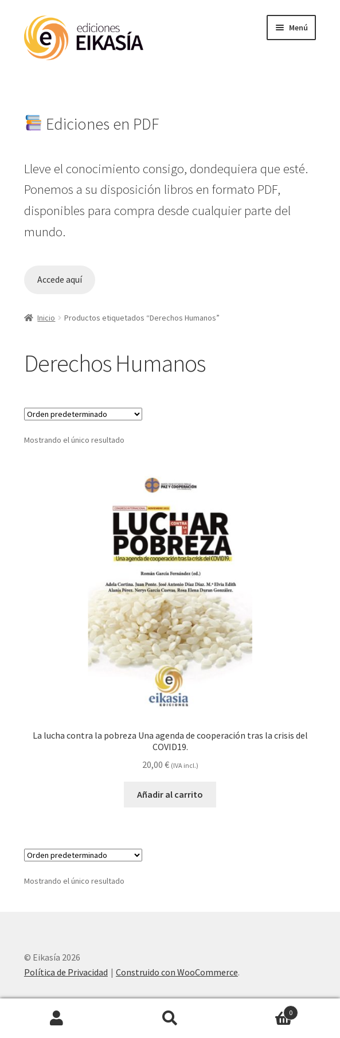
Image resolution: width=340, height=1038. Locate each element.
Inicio (46, 318)
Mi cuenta (57, 1018)
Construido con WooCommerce (177, 972)
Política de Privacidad (66, 972)
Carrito (262, 1010)
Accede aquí (59, 279)
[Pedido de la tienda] (83, 414)
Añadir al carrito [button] (170, 794)
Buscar (170, 1018)
